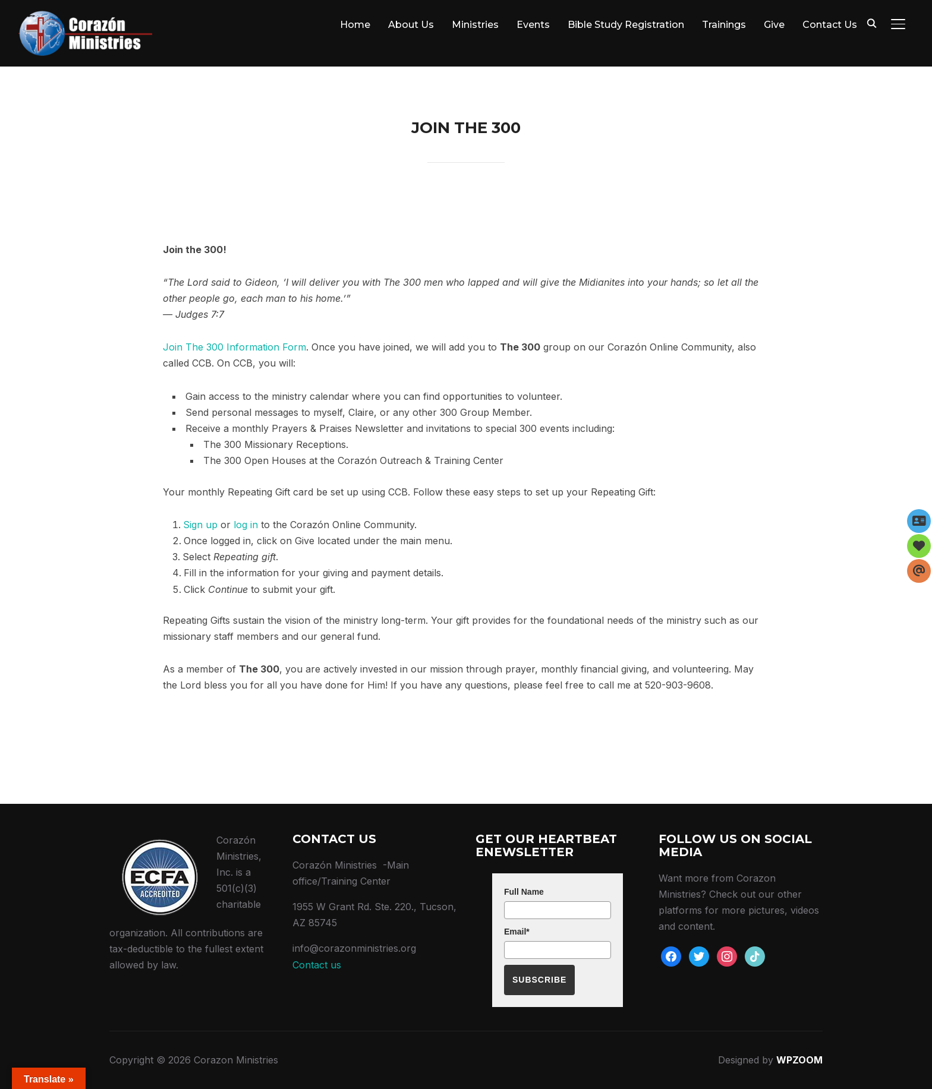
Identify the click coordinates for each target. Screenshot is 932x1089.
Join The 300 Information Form (234, 347)
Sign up (200, 525)
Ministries (475, 24)
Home (355, 24)
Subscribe (539, 979)
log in (246, 525)
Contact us (316, 965)
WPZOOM (799, 1060)
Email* (517, 931)
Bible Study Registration (626, 24)
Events (533, 24)
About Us (411, 24)
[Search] (872, 22)
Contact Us (829, 24)
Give (774, 24)
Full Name (524, 892)
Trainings (724, 24)
